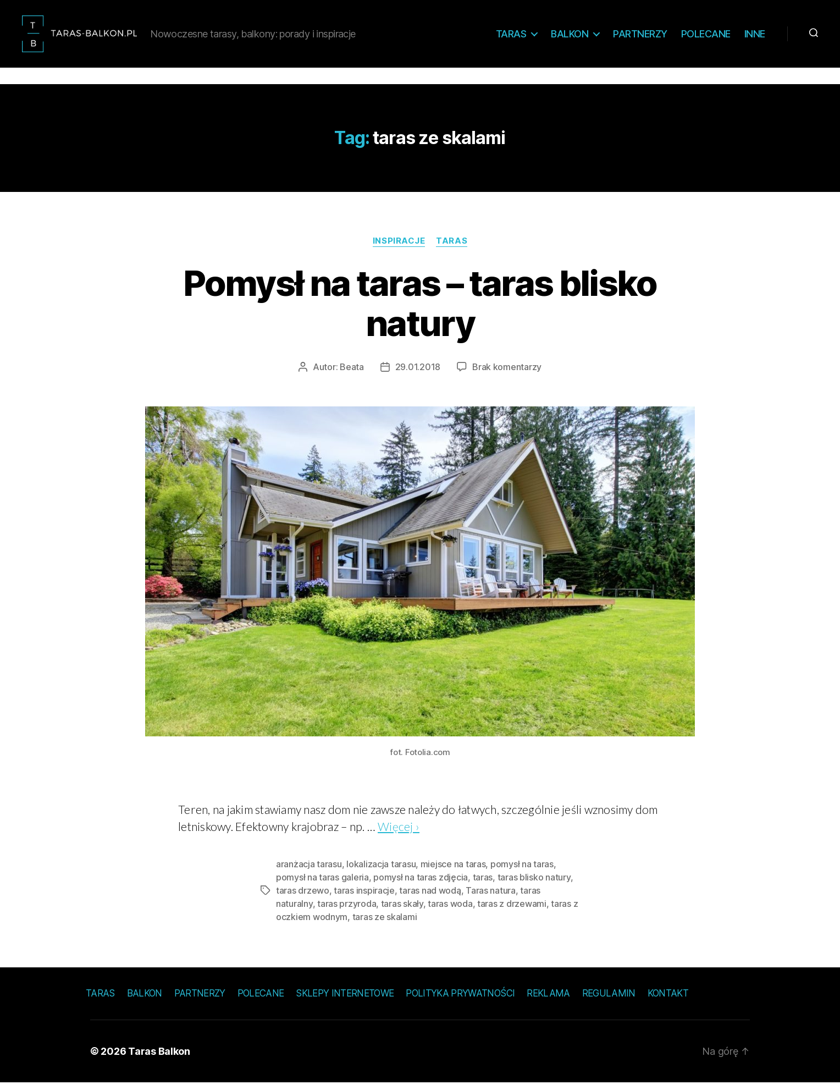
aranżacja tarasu (309, 871)
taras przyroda (346, 910)
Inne (754, 37)
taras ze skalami (384, 923)
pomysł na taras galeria (322, 884)
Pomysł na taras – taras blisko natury (419, 310)
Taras (511, 37)
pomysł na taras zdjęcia (420, 884)
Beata (352, 373)
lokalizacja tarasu (381, 871)
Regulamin (608, 1000)
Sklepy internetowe (345, 1000)
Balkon (569, 37)
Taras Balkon (159, 1058)
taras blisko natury (534, 884)
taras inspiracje (364, 897)
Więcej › (398, 833)
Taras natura (491, 897)
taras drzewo (302, 897)
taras (483, 884)
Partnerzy (640, 37)
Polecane (706, 37)
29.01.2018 (417, 373)
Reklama (548, 1000)
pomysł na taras (522, 871)
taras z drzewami (511, 910)
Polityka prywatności (460, 1000)
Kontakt (668, 1000)
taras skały (402, 910)
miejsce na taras (453, 871)
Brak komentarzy (506, 373)
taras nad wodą (430, 897)
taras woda (450, 910)
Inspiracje (399, 248)
